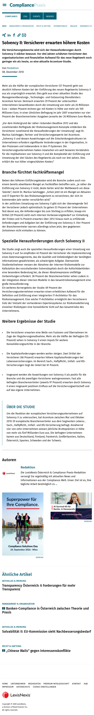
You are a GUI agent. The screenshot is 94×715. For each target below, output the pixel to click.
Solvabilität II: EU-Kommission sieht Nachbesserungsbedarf (46, 632)
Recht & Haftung (43, 26)
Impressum (8, 687)
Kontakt (76, 683)
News (4, 26)
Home (5, 683)
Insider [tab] (50, 16)
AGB (86, 683)
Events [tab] (36, 16)
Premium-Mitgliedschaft (56, 683)
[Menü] (4, 5)
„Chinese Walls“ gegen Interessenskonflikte (38, 651)
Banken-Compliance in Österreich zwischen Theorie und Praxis (45, 610)
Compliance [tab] (11, 16)
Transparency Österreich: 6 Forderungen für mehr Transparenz (38, 587)
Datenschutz (23, 687)
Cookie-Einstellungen (44, 687)
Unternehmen (18, 683)
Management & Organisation (21, 26)
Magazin (73, 26)
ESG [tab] (25, 16)
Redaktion (13, 68)
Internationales (60, 26)
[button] (19, 35)
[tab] (11, 16)
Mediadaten (34, 683)
